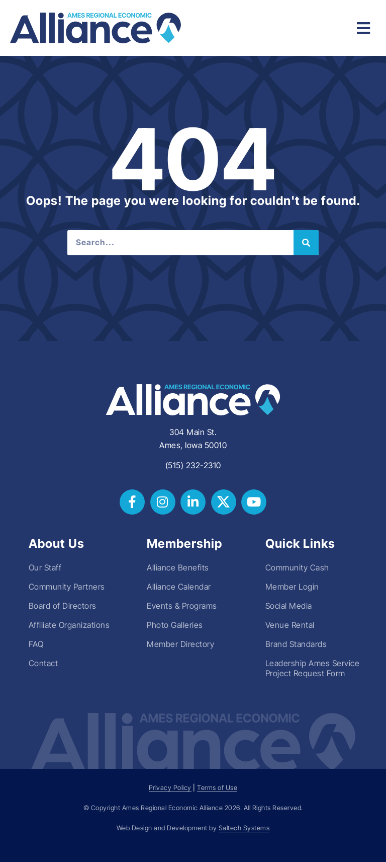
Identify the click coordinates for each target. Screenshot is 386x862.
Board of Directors (62, 606)
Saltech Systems (244, 828)
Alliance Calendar (179, 587)
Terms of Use (217, 788)
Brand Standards (296, 644)
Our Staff (45, 567)
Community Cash (297, 567)
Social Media (288, 606)
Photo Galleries (175, 625)
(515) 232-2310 (193, 465)
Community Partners (67, 587)
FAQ (36, 644)
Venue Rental (290, 625)
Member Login (292, 587)
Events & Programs (182, 606)
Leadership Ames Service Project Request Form (312, 668)
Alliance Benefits (178, 567)
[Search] (306, 242)
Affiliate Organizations (69, 625)
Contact (43, 663)
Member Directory (180, 644)
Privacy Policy (170, 788)
